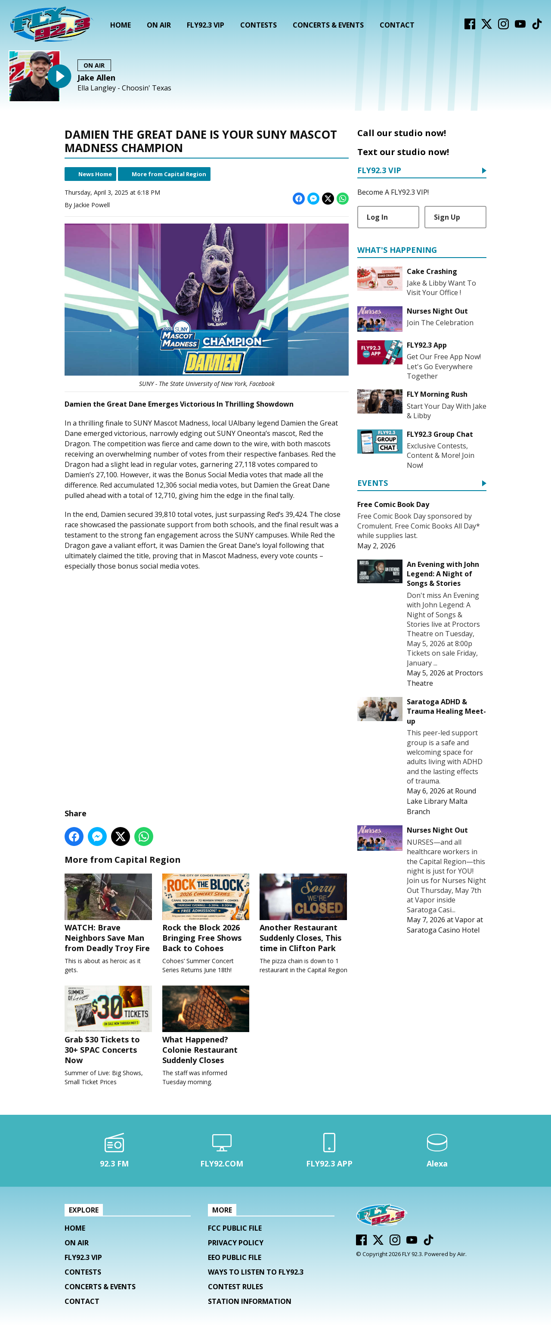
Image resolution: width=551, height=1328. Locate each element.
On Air (159, 25)
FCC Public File (235, 1230)
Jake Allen (96, 77)
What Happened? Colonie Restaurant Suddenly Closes (206, 1026)
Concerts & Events (328, 25)
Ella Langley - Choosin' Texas (124, 88)
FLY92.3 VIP (205, 25)
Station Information (249, 1303)
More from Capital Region (169, 174)
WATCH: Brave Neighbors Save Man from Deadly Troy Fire (109, 913)
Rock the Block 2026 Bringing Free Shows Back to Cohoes (206, 913)
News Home (95, 174)
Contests (258, 25)
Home (120, 25)
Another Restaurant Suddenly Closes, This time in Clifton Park (304, 913)
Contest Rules (235, 1289)
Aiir (461, 1256)
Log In (377, 217)
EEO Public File (234, 1259)
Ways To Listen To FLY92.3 (255, 1274)
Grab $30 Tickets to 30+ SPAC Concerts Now (109, 1026)
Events (372, 483)
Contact (397, 25)
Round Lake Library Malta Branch (441, 801)
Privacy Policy (235, 1245)
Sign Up (447, 217)
